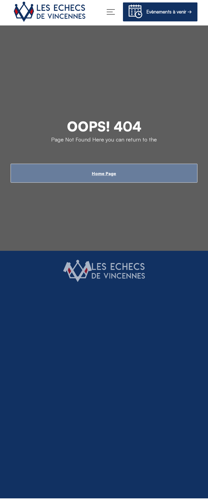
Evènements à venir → (160, 12)
